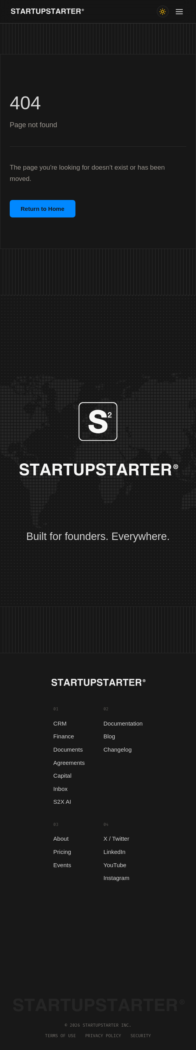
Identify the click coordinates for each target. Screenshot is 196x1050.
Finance (63, 736)
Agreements (69, 762)
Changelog (117, 749)
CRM (59, 723)
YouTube (114, 865)
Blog (109, 736)
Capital (62, 775)
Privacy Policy (103, 1036)
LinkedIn (114, 851)
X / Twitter (116, 838)
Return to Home (43, 208)
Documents (68, 749)
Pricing (62, 851)
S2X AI (62, 801)
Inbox (60, 788)
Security (140, 1036)
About (60, 838)
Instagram (116, 878)
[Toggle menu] (179, 11)
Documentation (123, 723)
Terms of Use (60, 1036)
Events (62, 865)
